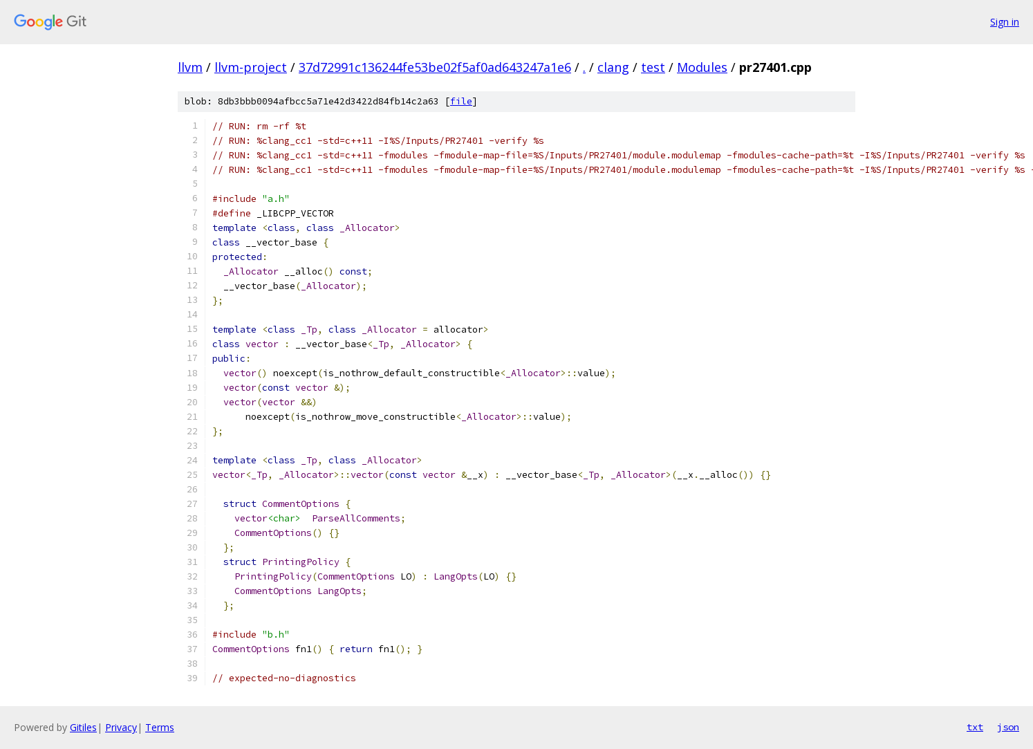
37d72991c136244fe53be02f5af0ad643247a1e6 (435, 67)
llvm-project (250, 67)
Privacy (121, 727)
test (653, 67)
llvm (190, 67)
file (461, 101)
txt (975, 727)
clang (613, 67)
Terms (159, 727)
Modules (702, 67)
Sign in (1004, 21)
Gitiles (83, 727)
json (1008, 727)
